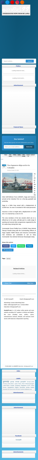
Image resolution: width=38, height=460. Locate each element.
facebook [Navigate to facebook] (33, 154)
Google (12, 385)
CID (8, 389)
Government (12, 389)
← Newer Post (7, 283)
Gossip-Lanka (30, 381)
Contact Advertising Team (18, 302)
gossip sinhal (16, 290)
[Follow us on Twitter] (7, 2)
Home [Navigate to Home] (5, 154)
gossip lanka (25, 288)
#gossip (8, 258)
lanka (7, 288)
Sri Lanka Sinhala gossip (26, 290)
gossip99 (23, 381)
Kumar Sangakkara (8, 387)
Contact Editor (25, 304)
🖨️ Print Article (8, 250)
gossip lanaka (30, 387)
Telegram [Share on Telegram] (29, 246)
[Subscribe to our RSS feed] (22, 2)
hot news (14, 288)
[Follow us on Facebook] (2, 2)
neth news (31, 288)
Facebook (6, 246)
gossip (3, 288)
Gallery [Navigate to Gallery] (19, 154)
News (10, 288)
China (32, 385)
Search (30, 61)
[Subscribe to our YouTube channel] (12, 2)
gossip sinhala (14, 381)
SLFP (28, 385)
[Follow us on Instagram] (17, 2)
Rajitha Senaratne (20, 387)
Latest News (17, 383)
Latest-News (6, 385)
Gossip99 (18, 439)
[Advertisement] (19, 38)
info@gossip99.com (28, 299)
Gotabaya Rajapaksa (21, 385)
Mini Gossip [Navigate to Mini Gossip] (10, 155)
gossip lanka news (7, 290)
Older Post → (30, 283)
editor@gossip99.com (14, 304)
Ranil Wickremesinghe (28, 383)
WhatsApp (21, 246)
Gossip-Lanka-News (8, 383)
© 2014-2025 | (8, 366)
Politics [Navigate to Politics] (14, 154)
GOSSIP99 (16, 366)
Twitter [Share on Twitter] (13, 246)
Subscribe (29, 146)
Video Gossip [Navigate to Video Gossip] (23, 155)
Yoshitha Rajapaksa (25, 389)
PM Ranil (18, 389)
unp (31, 389)
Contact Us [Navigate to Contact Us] (28, 155)
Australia (5, 389)
